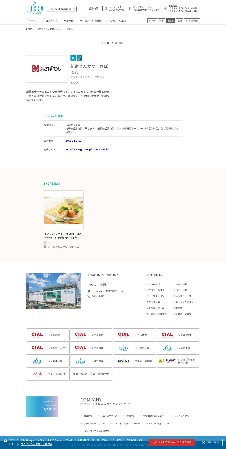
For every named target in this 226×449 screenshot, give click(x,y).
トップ (33, 20)
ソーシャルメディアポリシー (126, 423)
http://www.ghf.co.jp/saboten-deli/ (86, 149)
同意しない (210, 442)
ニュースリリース (109, 415)
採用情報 (130, 415)
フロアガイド (50, 20)
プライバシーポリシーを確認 (34, 444)
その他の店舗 (192, 20)
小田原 (170, 20)
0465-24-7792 (73, 140)
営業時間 (69, 20)
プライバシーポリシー (94, 423)
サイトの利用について (159, 423)
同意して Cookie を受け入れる (172, 442)
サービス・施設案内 (91, 20)
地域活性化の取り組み (153, 415)
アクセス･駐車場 (117, 20)
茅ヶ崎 (152, 20)
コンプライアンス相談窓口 (96, 431)
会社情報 (88, 415)
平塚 (161, 20)
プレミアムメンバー (181, 415)
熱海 (180, 20)
